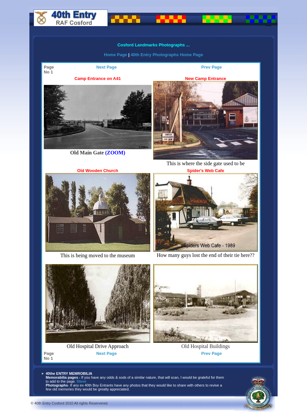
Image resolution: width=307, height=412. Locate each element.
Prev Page (211, 67)
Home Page (116, 54)
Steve (81, 381)
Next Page (106, 67)
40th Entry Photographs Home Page (167, 54)
